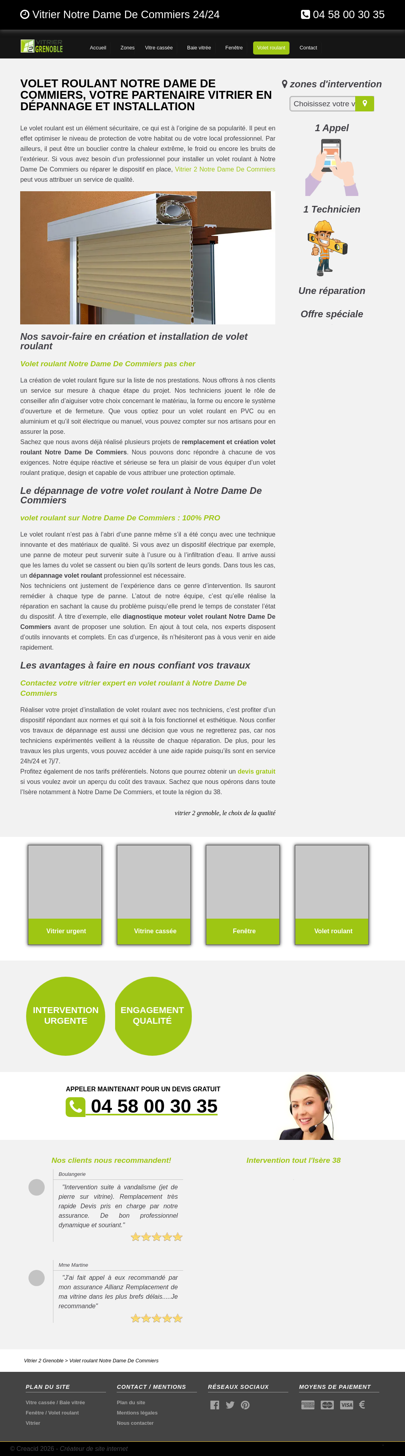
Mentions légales (137, 1413)
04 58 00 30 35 (348, 14)
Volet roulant (63, 1413)
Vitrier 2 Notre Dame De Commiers (225, 169)
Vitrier (33, 1423)
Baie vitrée (72, 1402)
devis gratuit (256, 771)
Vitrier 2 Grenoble (43, 1361)
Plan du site (131, 1402)
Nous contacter (135, 1423)
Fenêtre (35, 1413)
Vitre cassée (40, 1402)
